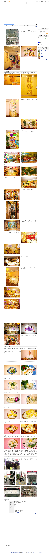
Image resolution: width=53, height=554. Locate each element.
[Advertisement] (26, 5)
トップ (5, 18)
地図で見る (47, 59)
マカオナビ (14, 552)
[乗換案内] (18, 512)
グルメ (7, 18)
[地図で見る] (15, 512)
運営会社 (17, 552)
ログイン (37, 1)
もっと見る (43, 45)
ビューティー (39, 48)
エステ (24, 552)
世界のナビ (12, 552)
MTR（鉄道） (45, 35)
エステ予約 (42, 28)
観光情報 (39, 49)
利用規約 (19, 552)
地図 (12, 25)
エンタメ (47, 48)
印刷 (36, 26)
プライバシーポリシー (29, 552)
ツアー (25, 552)
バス (40, 36)
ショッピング (46, 47)
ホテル (43, 48)
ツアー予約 (46, 28)
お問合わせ (41, 552)
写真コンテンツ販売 (38, 552)
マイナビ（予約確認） (41, 1)
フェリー (46, 36)
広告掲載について (33, 552)
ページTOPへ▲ (35, 513)
